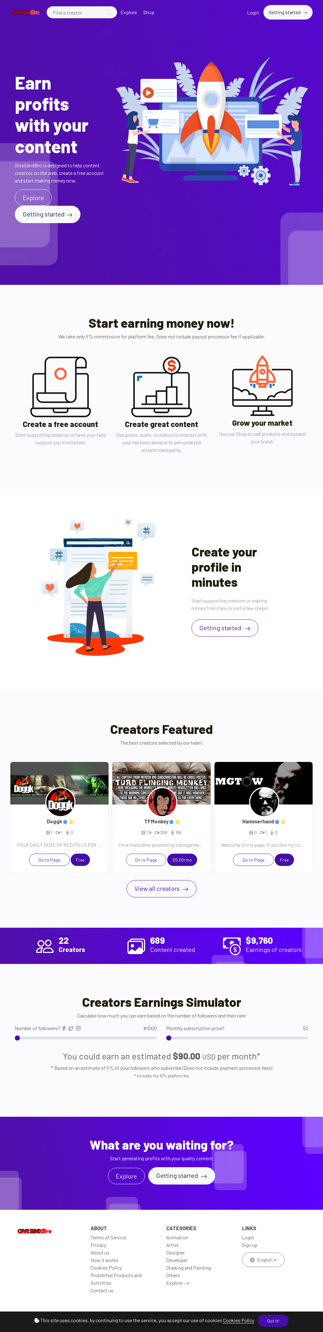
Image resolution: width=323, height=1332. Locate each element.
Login (253, 12)
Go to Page (49, 859)
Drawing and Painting (188, 1268)
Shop (148, 12)
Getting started (285, 12)
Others (173, 1275)
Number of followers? (86, 1028)
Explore (128, 12)
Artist (172, 1245)
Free (80, 859)
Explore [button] (33, 197)
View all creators (157, 888)
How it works (105, 1260)
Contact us (102, 1290)
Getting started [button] (177, 1175)
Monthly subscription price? (237, 1028)
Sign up (249, 1245)
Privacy (98, 1245)
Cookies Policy (238, 1320)
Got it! (273, 1320)
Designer (175, 1252)
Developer (177, 1260)
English (261, 1260)
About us (100, 1252)
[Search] (81, 12)
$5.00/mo (182, 859)
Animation (177, 1237)
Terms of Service (108, 1237)
